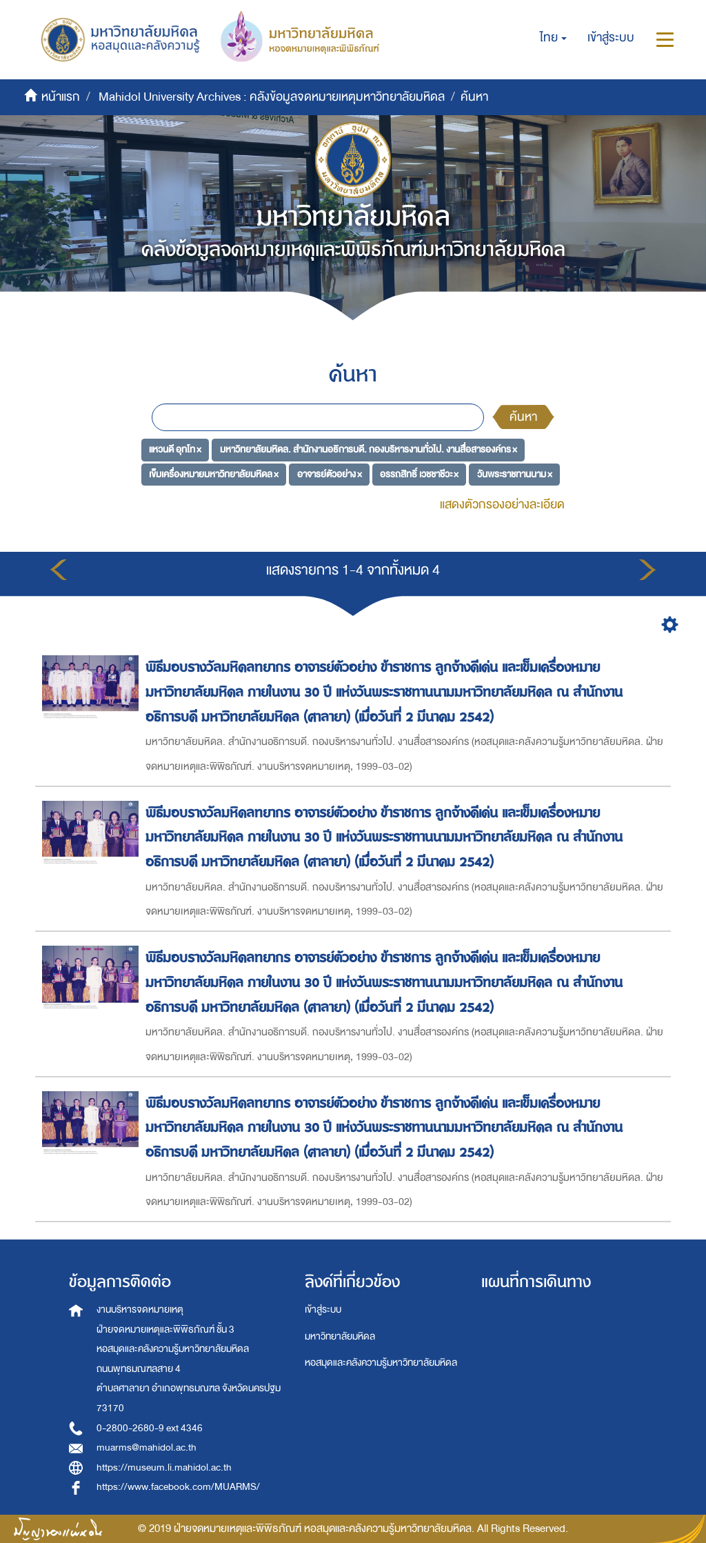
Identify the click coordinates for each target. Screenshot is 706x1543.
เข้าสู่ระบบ (323, 1309)
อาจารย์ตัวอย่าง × (329, 474)
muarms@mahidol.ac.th (146, 1447)
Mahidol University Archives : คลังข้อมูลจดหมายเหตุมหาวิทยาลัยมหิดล (272, 97)
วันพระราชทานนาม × (514, 474)
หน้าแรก (60, 97)
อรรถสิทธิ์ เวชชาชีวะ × (419, 474)
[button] (553, 38)
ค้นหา (523, 417)
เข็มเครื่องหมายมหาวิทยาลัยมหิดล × (214, 474)
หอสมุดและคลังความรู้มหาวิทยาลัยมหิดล (381, 1362)
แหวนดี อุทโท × (175, 449)
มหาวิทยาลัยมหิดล (340, 1336)
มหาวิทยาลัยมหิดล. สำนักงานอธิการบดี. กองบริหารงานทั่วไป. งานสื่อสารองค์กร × (368, 449)
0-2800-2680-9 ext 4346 (150, 1428)
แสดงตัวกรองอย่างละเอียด (502, 504)
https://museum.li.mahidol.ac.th (164, 1467)
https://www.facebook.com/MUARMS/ (178, 1486)
